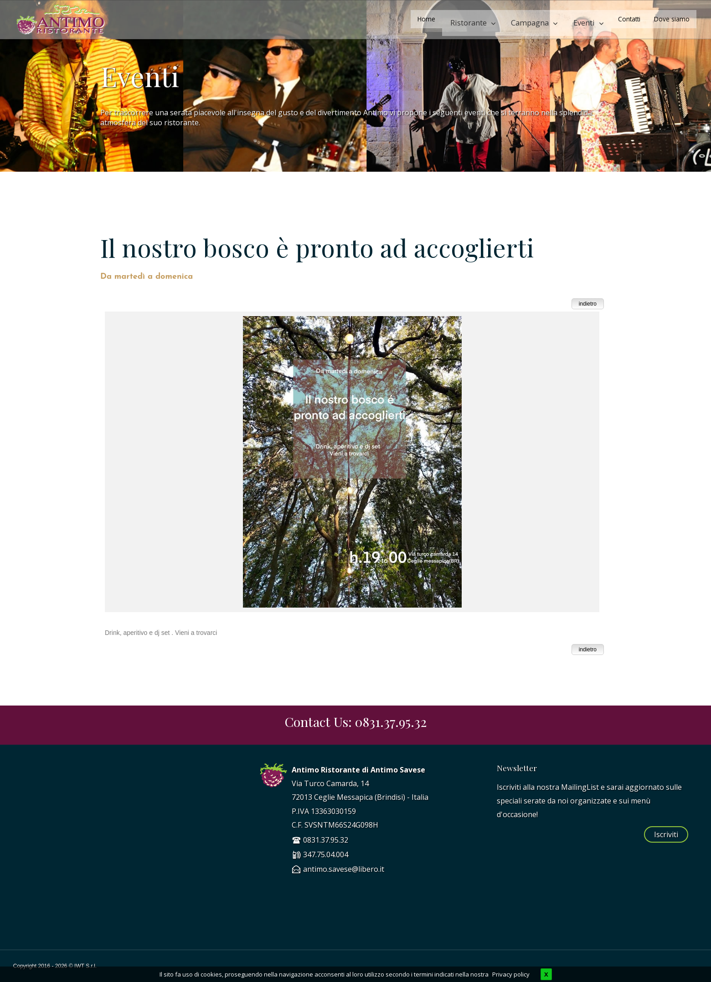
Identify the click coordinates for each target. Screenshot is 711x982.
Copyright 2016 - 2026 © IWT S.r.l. (55, 966)
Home (450, 19)
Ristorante (487, 19)
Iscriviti (666, 834)
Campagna (540, 19)
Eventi (587, 19)
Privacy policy (511, 974)
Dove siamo (672, 19)
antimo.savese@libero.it (343, 869)
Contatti (629, 19)
